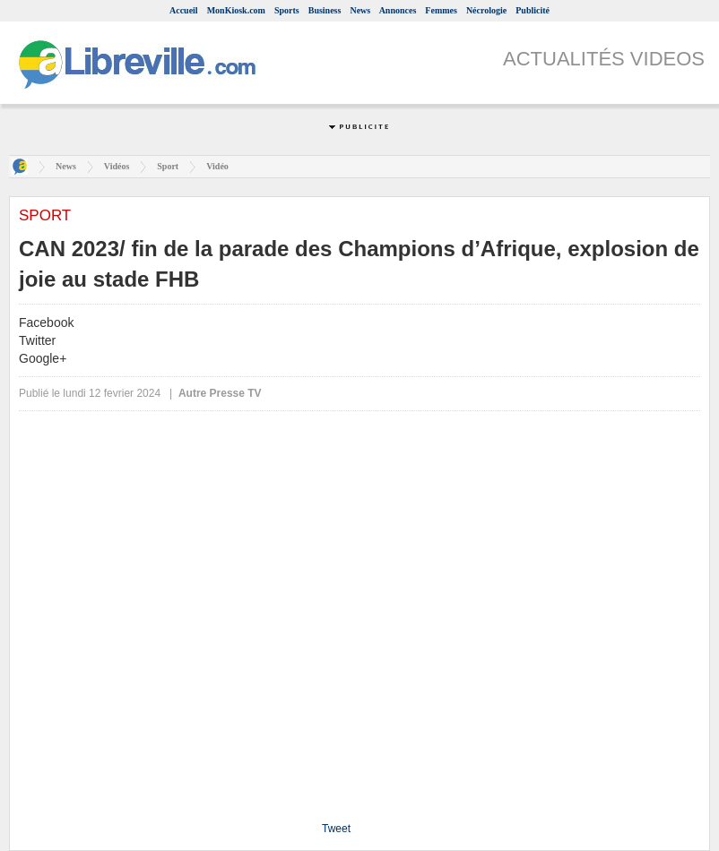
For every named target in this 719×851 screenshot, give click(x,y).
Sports (286, 10)
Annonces (398, 10)
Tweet (336, 828)
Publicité (532, 10)
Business (325, 10)
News (360, 10)
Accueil (183, 10)
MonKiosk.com (236, 10)
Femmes (441, 10)
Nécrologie (486, 10)
